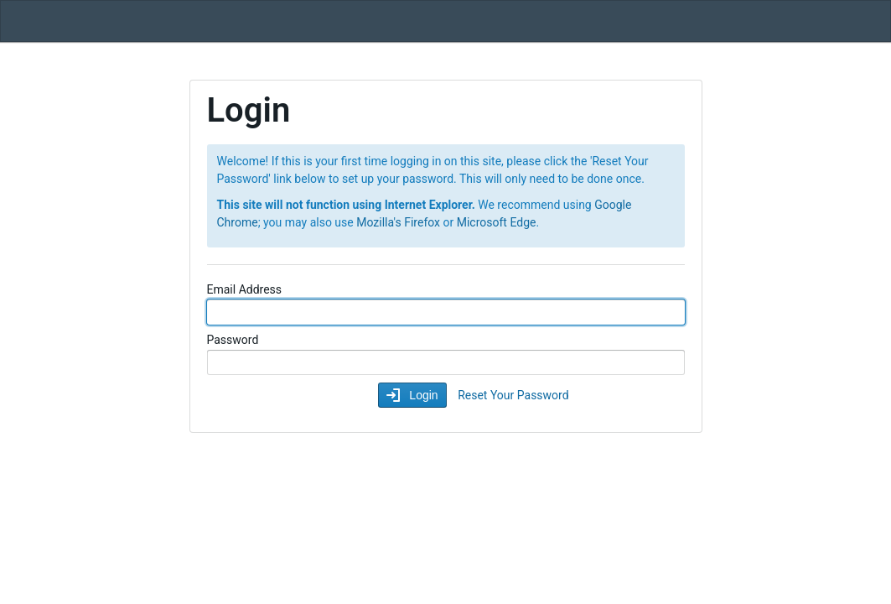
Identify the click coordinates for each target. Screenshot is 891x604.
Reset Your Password (513, 395)
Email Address (244, 289)
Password (233, 339)
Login (422, 395)
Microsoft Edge (496, 222)
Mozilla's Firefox (398, 222)
